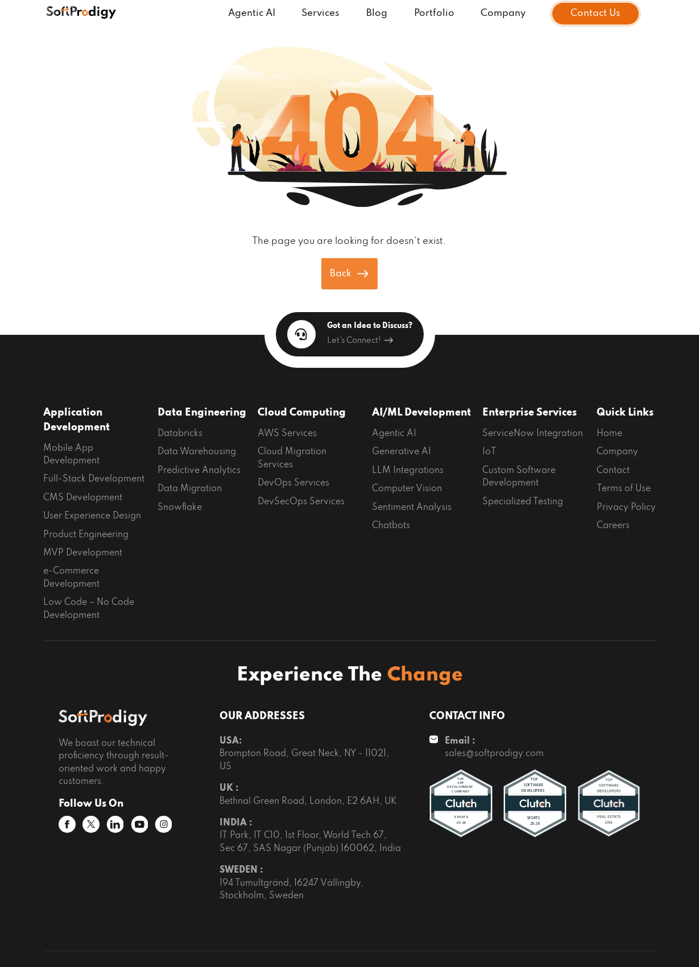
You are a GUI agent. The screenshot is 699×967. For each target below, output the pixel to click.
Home (609, 433)
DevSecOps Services (301, 502)
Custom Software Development (519, 477)
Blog (376, 13)
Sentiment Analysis (412, 507)
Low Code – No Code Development (88, 609)
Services (320, 13)
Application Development (76, 420)
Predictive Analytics (199, 470)
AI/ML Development (421, 413)
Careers (613, 525)
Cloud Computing (302, 413)
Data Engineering (202, 413)
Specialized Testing (522, 502)
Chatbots (391, 525)
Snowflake (180, 507)
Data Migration (190, 488)
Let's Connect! (360, 341)
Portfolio (434, 13)
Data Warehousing (197, 451)
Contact (613, 470)
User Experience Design (92, 516)
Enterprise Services (529, 413)
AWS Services (287, 433)
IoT (489, 451)
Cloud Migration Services (292, 458)
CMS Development (82, 498)
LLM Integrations (408, 470)
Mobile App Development (71, 455)
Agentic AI (251, 13)
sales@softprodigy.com (494, 753)
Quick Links (625, 413)
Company (503, 13)
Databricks (180, 433)
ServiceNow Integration (532, 433)
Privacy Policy (626, 507)
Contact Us (595, 13)
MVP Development (82, 553)
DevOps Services (293, 483)
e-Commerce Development (71, 577)
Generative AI (401, 451)
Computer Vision (407, 488)
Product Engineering (86, 534)
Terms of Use (624, 488)
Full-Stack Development (93, 479)
